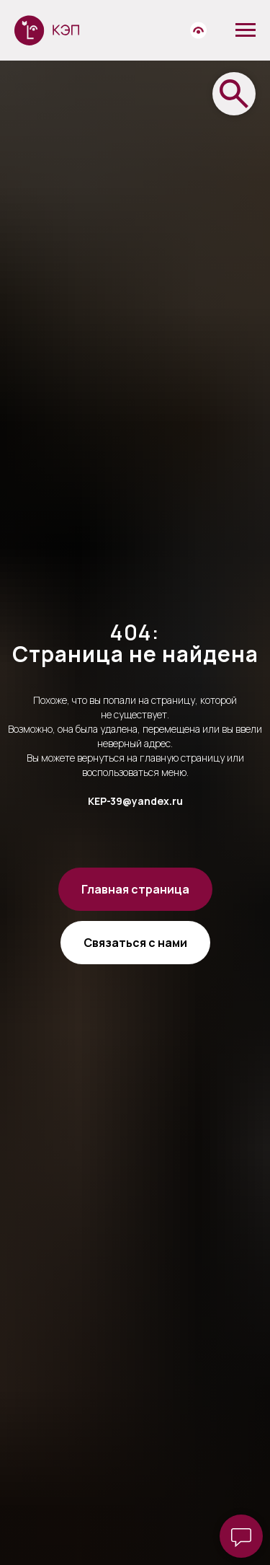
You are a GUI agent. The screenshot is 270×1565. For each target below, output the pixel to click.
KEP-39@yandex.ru (135, 801)
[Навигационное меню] (245, 30)
